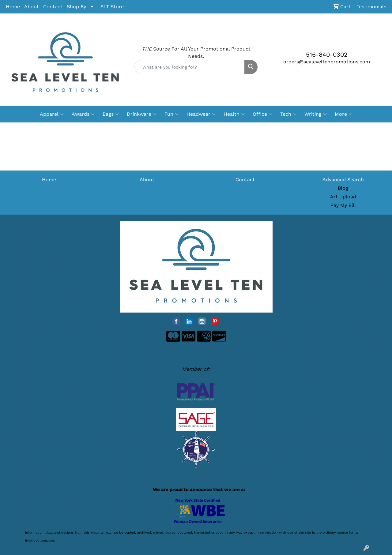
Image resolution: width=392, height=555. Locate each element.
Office (262, 114)
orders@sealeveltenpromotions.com (326, 62)
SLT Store (112, 6)
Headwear (201, 114)
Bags (111, 114)
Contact (52, 6)
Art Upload (343, 197)
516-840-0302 (327, 54)
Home (13, 6)
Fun (171, 114)
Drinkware (141, 114)
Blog (343, 188)
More (343, 114)
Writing (315, 114)
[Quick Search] (189, 67)
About (31, 6)
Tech (288, 114)
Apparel (52, 114)
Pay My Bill (343, 205)
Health (234, 114)
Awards (83, 114)
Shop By (76, 6)
